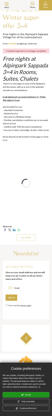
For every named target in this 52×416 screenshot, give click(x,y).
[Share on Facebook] (5, 229)
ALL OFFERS (26, 238)
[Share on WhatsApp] (19, 229)
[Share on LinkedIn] (14, 229)
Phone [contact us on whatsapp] (32, 5)
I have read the (19, 305)
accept (26, 395)
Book (45, 5)
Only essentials (26, 401)
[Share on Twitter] (9, 229)
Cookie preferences (26, 408)
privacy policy (25, 305)
